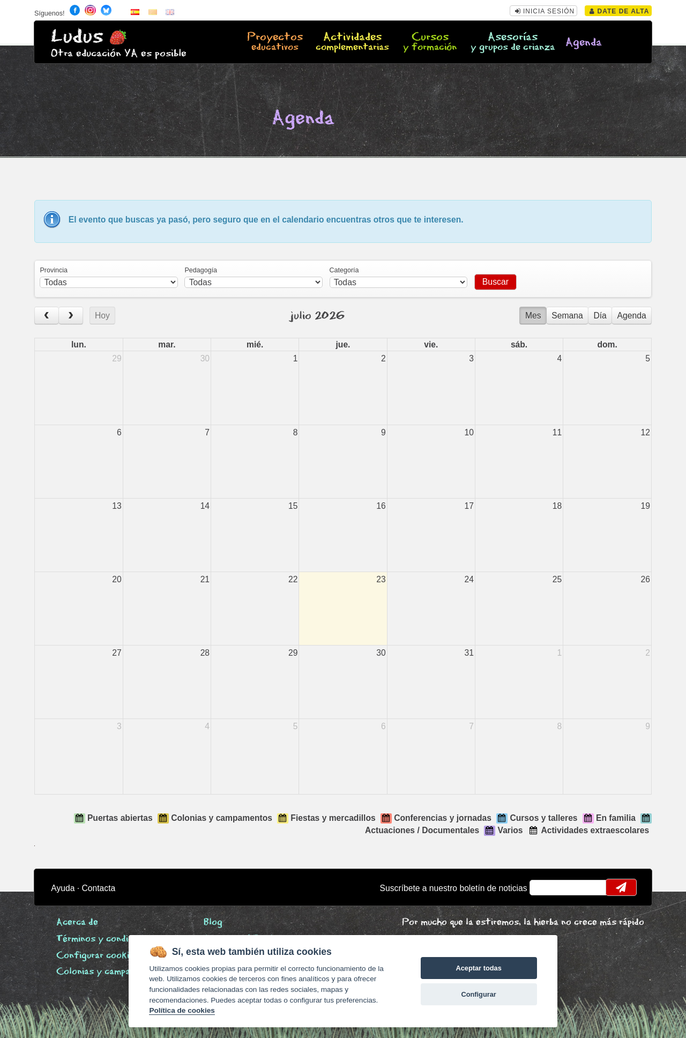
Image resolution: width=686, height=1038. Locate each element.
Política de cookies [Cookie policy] (181, 1010)
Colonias (109, 972)
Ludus (77, 37)
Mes (533, 315)
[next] (70, 315)
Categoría (344, 270)
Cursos (430, 42)
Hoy (102, 315)
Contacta (99, 888)
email (544, 887)
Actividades (352, 42)
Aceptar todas (478, 968)
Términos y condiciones (105, 939)
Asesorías (513, 42)
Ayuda (62, 888)
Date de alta (619, 11)
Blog (213, 922)
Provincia (54, 270)
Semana (567, 315)
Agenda (583, 43)
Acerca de (77, 922)
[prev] (46, 315)
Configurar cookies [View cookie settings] (97, 956)
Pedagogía (200, 270)
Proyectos (274, 42)
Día (599, 315)
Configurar (478, 994)
